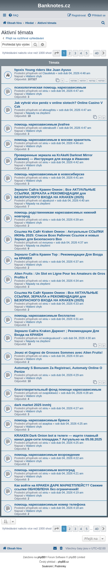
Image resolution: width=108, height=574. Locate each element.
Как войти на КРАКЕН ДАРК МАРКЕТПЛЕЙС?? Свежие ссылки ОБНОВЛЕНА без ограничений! (58, 487)
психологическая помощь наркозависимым (50, 87)
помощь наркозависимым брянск (41, 420)
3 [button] (75, 53)
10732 (92, 80)
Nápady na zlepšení (38, 112)
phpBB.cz (63, 561)
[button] (56, 53)
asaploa (47, 423)
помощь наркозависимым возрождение (47, 455)
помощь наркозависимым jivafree (42, 124)
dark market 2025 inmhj (32, 405)
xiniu (45, 90)
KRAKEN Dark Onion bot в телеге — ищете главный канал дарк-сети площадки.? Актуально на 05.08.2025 (58, 437)
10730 (73, 80)
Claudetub (48, 73)
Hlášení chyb (34, 76)
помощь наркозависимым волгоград (44, 470)
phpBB (41, 557)
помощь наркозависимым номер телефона (49, 504)
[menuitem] (13, 15)
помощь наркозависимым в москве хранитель (52, 140)
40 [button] (97, 53)
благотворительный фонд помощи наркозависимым (57, 389)
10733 (101, 80)
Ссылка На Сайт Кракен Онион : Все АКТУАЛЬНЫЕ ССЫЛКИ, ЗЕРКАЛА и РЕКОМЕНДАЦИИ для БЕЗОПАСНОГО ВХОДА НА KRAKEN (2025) (56, 296)
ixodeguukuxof (51, 338)
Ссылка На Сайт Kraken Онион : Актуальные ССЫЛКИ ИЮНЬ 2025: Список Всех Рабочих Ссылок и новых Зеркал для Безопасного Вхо (58, 235)
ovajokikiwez (50, 392)
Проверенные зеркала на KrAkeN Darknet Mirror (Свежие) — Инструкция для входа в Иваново (53, 157)
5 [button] (86, 53)
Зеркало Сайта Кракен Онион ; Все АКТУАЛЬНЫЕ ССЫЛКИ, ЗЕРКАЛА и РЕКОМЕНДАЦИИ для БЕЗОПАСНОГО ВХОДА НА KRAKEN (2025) (55, 193)
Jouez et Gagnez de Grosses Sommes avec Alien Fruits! (58, 352)
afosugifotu (49, 109)
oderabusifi (49, 127)
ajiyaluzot (48, 200)
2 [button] (70, 53)
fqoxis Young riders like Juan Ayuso (42, 70)
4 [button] (81, 53)
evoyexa (47, 242)
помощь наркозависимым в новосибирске (49, 174)
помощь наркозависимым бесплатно (44, 315)
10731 (83, 80)
